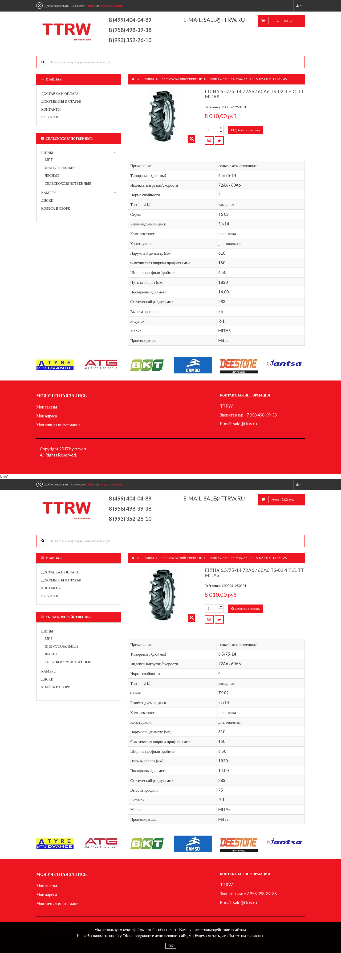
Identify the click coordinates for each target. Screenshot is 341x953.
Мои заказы (46, 406)
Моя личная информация (58, 424)
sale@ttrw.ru (225, 19)
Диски (47, 200)
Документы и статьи (61, 101)
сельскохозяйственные (68, 183)
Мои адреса (46, 415)
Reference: (213, 107)
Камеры (49, 192)
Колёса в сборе (55, 208)
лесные (52, 175)
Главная (54, 79)
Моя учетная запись (61, 395)
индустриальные (62, 167)
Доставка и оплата (60, 93)
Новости (49, 117)
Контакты (51, 109)
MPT (49, 159)
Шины (47, 152)
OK (170, 946)
